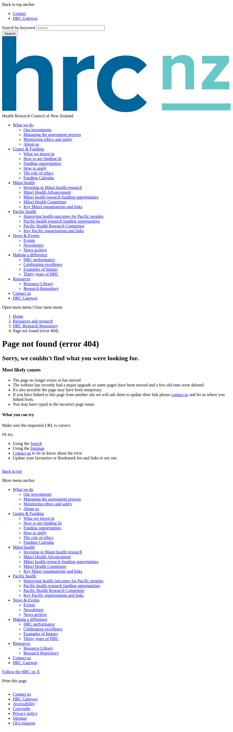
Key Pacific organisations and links (53, 230)
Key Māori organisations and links (52, 206)
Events (29, 240)
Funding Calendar (38, 178)
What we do (23, 125)
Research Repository (41, 288)
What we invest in (38, 154)
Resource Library (38, 283)
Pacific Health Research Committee (54, 226)
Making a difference (30, 255)
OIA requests (24, 723)
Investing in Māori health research (52, 187)
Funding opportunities (42, 163)
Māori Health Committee (44, 202)
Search (9, 34)
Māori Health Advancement (47, 192)
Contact (19, 13)
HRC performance (39, 259)
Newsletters (33, 245)
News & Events (26, 235)
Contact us (22, 293)
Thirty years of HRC (41, 274)
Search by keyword (18, 27)
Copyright (21, 708)
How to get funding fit (42, 158)
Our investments (37, 129)
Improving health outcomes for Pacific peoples (63, 216)
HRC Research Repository (35, 326)
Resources (21, 279)
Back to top (12, 471)
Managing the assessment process (52, 134)
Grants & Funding (28, 149)
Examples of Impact (40, 269)
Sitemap (37, 448)
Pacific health (24, 211)
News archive (35, 250)
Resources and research (33, 321)
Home (18, 316)
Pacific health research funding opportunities (61, 221)
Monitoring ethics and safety (48, 139)
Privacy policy (25, 713)
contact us (179, 394)
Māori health (24, 182)
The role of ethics (38, 173)
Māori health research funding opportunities (61, 197)
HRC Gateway (25, 18)
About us (31, 144)
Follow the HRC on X (21, 671)
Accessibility (24, 704)
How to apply (35, 168)
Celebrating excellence (42, 264)
